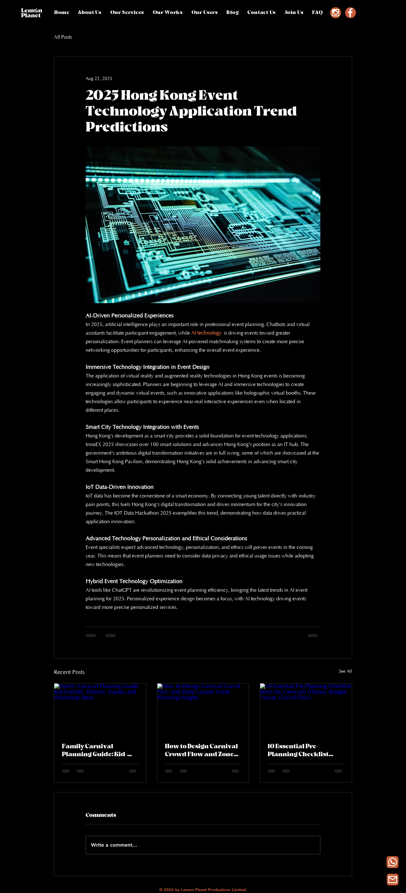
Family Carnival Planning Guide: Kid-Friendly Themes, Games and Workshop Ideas (97, 750)
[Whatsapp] (392, 862)
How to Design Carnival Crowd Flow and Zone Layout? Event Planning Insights (202, 750)
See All (345, 671)
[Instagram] (335, 12)
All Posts (63, 37)
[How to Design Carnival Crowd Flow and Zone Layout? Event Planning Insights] (203, 709)
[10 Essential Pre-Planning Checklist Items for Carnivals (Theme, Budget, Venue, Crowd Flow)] (306, 709)
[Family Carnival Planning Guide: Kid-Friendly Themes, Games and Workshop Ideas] (100, 709)
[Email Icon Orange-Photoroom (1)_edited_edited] (392, 879)
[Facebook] (350, 12)
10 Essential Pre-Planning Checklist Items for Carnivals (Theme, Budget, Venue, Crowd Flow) (305, 750)
